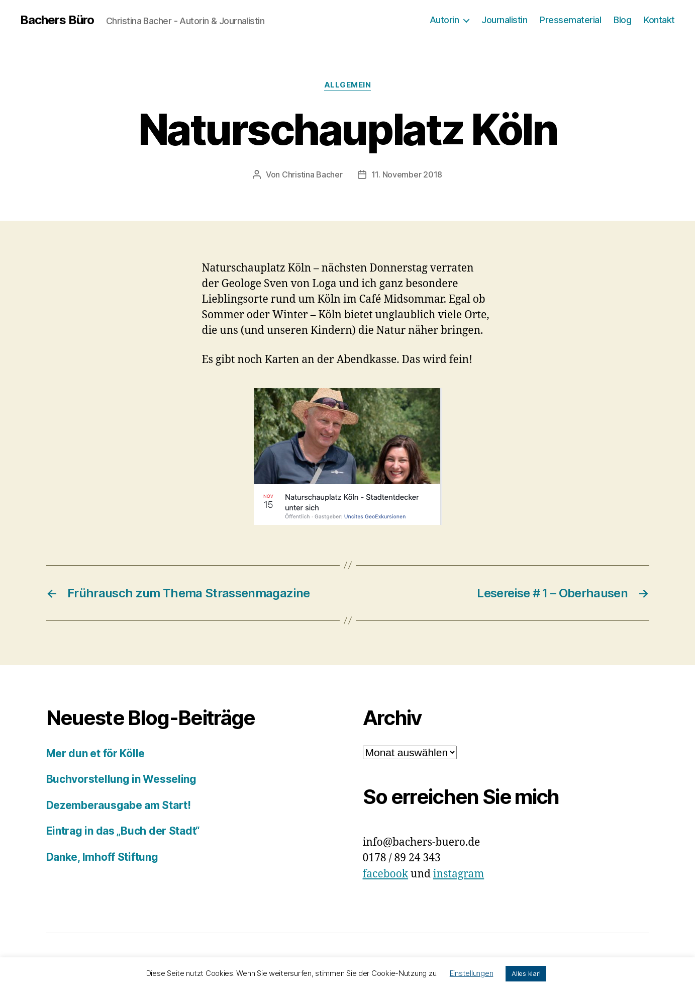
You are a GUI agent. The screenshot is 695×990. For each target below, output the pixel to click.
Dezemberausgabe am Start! (118, 805)
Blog (622, 20)
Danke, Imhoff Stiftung (102, 857)
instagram (458, 874)
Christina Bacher (312, 174)
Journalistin (504, 20)
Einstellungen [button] (471, 973)
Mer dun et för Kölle (95, 753)
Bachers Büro (57, 20)
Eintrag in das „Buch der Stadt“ (123, 831)
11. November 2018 (406, 174)
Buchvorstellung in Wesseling (121, 779)
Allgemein (347, 84)
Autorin (444, 20)
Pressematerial (570, 20)
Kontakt (659, 20)
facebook (386, 874)
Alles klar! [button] (526, 973)
